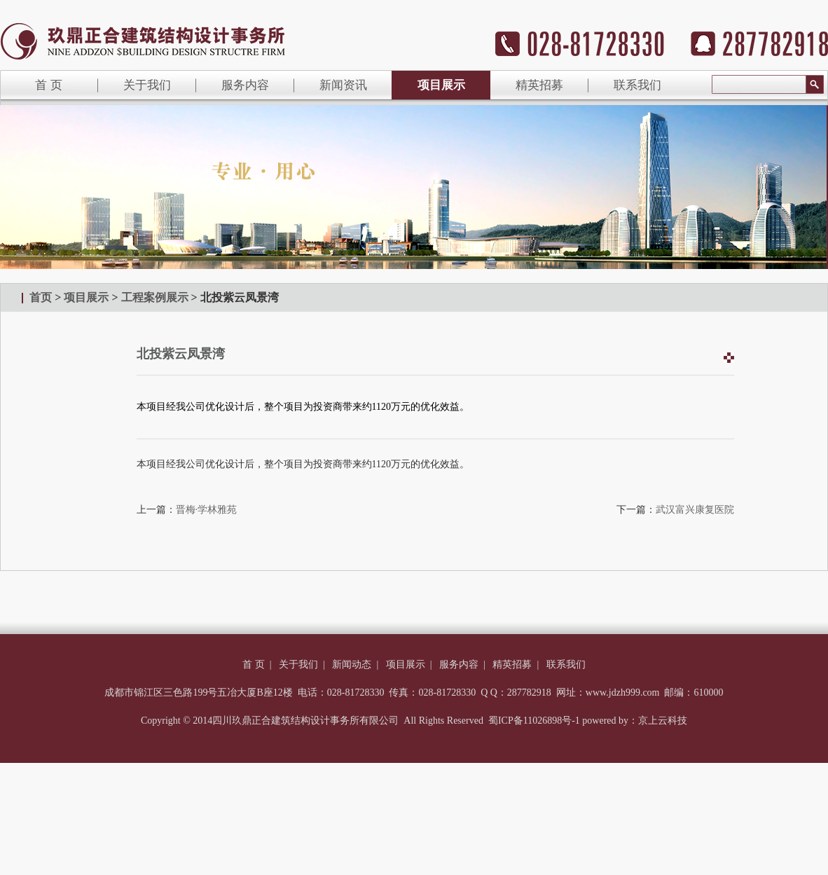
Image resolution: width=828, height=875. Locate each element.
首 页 (253, 664)
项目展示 (441, 85)
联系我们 (637, 85)
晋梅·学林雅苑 (206, 509)
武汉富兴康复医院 (695, 509)
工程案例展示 (154, 297)
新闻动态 (351, 664)
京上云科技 (662, 720)
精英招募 (539, 85)
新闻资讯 (343, 85)
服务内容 (245, 85)
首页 (40, 297)
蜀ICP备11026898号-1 (534, 720)
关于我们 (147, 85)
